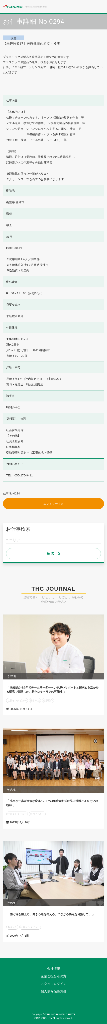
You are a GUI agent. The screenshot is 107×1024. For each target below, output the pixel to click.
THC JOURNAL (53, 589)
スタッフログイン (53, 984)
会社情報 (53, 968)
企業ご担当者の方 (53, 976)
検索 (54, 554)
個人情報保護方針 (53, 991)
